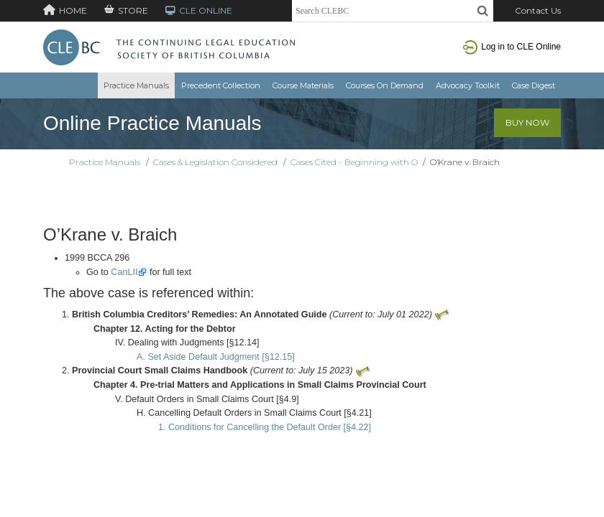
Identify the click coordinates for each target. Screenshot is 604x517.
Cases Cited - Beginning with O (354, 162)
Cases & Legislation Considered (215, 162)
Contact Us (538, 10)
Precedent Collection (220, 85)
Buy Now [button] (527, 122)
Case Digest (533, 85)
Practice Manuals (136, 85)
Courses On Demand (385, 85)
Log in (512, 47)
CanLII (124, 272)
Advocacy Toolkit (468, 85)
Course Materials (303, 85)
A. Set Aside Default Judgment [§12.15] (216, 357)
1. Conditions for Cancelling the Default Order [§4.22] (264, 427)
